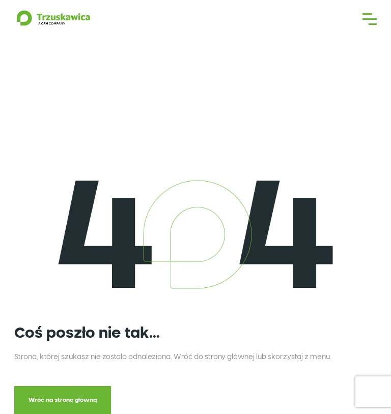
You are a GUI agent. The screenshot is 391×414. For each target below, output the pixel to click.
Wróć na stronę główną (63, 400)
